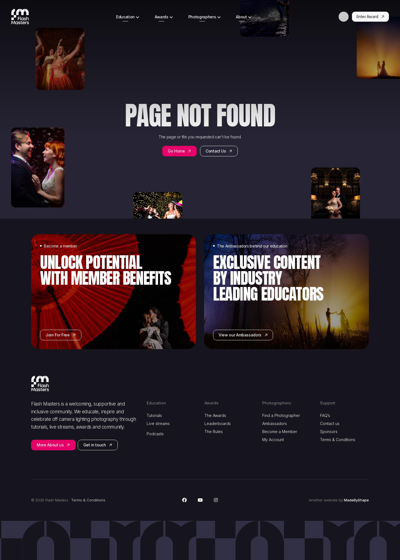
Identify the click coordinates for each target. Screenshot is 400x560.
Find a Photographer (281, 415)
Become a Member (279, 431)
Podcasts (155, 433)
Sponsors (329, 431)
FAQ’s (325, 415)
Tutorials (154, 415)
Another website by (339, 500)
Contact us (329, 423)
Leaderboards (217, 423)
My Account (273, 439)
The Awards (215, 415)
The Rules (213, 431)
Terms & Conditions (337, 439)
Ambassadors (274, 423)
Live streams (158, 423)
